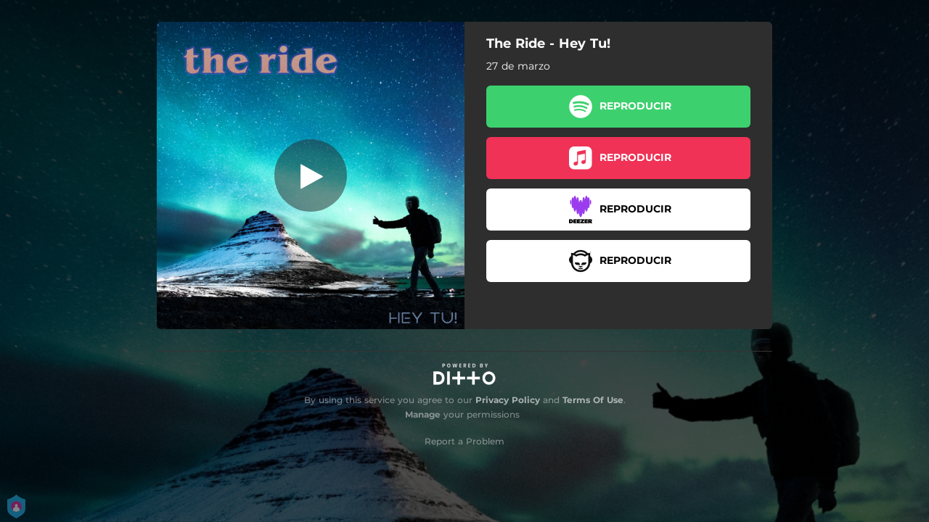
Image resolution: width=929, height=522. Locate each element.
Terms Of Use (592, 399)
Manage (423, 414)
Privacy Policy (507, 399)
